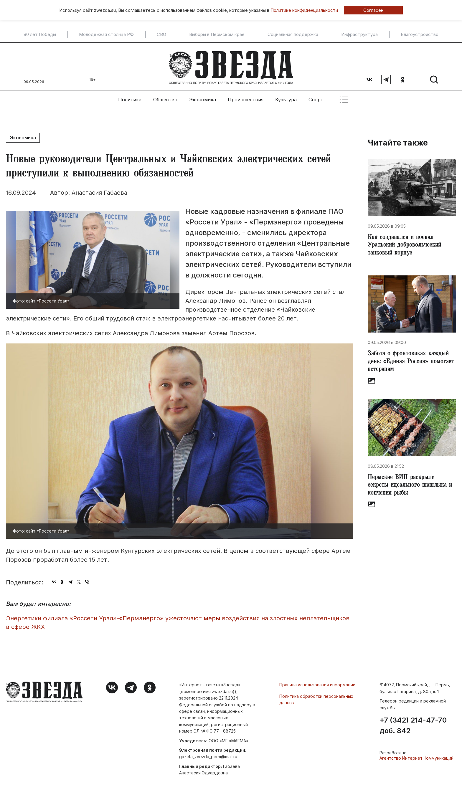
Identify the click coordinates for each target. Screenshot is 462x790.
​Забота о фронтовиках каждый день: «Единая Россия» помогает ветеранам (410, 361)
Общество (165, 97)
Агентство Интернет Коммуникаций (416, 755)
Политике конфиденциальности (304, 10)
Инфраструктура (359, 34)
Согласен (373, 10)
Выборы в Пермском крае (217, 34)
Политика (129, 97)
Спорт (315, 97)
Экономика (202, 97)
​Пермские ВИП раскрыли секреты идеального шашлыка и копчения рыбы (409, 486)
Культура (286, 97)
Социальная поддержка (293, 34)
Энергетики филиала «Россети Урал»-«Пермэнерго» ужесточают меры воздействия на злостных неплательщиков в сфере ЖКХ (177, 620)
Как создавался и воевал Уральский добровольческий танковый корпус (407, 244)
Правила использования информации (317, 682)
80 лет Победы (40, 34)
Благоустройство (419, 34)
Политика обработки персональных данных (316, 697)
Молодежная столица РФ (106, 34)
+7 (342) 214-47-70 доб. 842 (413, 723)
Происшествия (245, 97)
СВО (161, 34)
